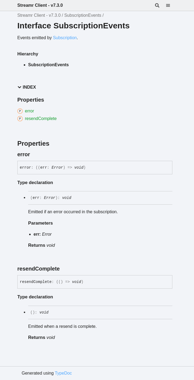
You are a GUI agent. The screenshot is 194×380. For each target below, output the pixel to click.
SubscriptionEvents (82, 15)
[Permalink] (35, 154)
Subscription (65, 37)
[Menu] (171, 5)
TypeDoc (63, 373)
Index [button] (26, 87)
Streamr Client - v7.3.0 (40, 5)
